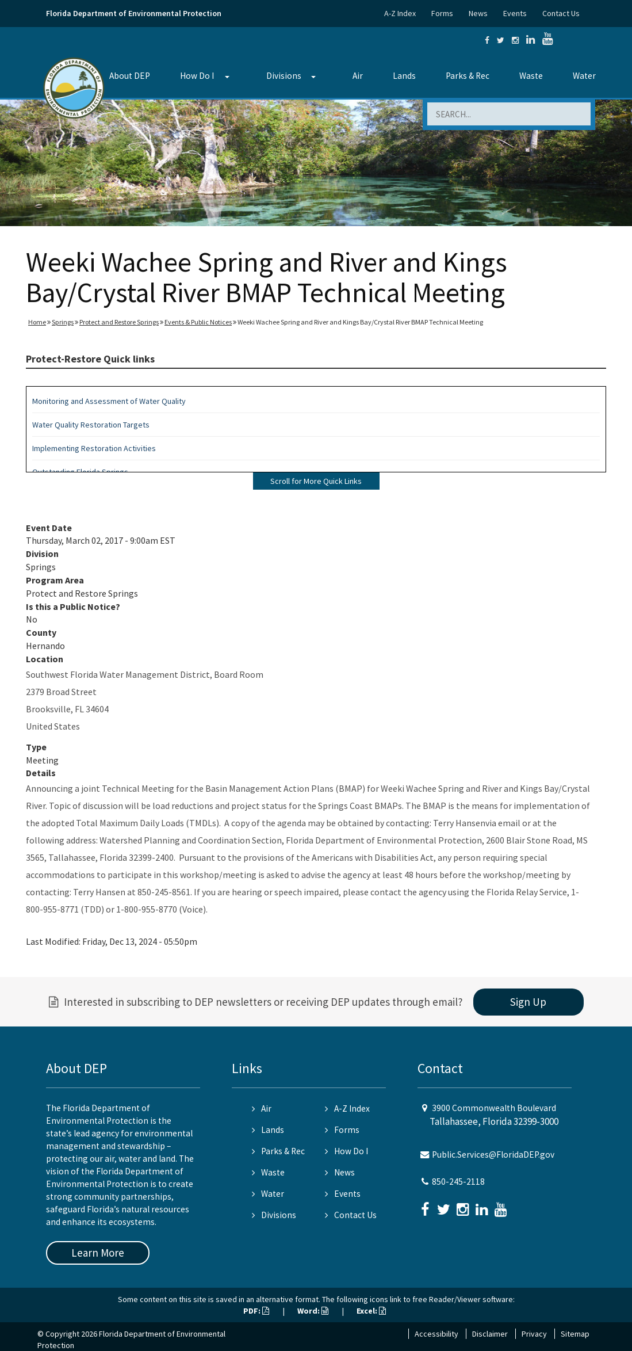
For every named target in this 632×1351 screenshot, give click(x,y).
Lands (404, 75)
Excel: (371, 1311)
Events (515, 13)
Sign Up (528, 1002)
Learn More (97, 1253)
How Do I (197, 75)
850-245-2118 (458, 1181)
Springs (63, 322)
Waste (531, 75)
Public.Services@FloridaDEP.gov (493, 1154)
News (478, 13)
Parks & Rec (467, 75)
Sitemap (575, 1334)
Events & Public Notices (198, 322)
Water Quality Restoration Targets (91, 424)
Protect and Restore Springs (119, 322)
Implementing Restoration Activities (94, 448)
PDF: (256, 1311)
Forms (442, 13)
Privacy (534, 1334)
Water (584, 75)
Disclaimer (490, 1334)
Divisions (283, 75)
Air (358, 75)
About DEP (129, 75)
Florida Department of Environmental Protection (133, 13)
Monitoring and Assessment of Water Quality (109, 401)
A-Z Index (400, 13)
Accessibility (436, 1334)
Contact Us (561, 13)
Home (37, 322)
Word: (312, 1311)
